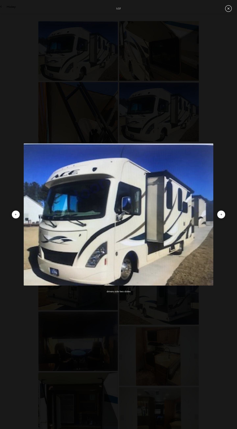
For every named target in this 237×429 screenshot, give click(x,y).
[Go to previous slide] (16, 215)
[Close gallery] (228, 8)
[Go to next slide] (221, 215)
